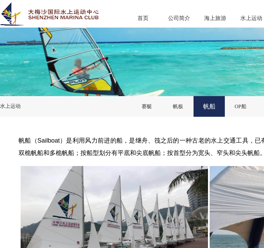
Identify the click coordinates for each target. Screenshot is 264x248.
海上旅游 (215, 18)
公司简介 (179, 18)
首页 (143, 18)
